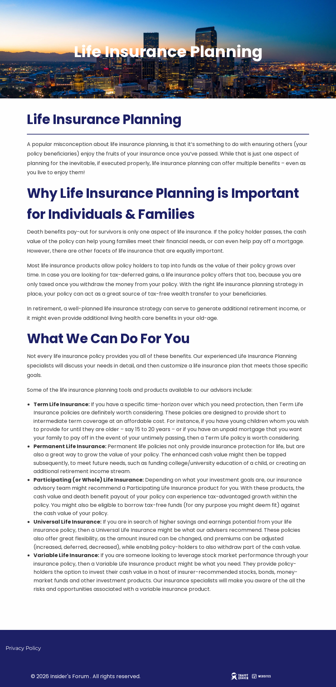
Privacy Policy (23, 648)
